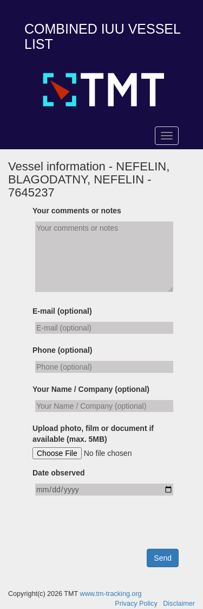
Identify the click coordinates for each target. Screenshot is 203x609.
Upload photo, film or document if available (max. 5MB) (93, 433)
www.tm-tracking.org (111, 594)
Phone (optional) (62, 350)
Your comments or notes (76, 210)
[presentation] (114, 527)
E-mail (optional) (62, 311)
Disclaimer (179, 603)
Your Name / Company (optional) (90, 389)
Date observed (58, 472)
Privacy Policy (136, 603)
